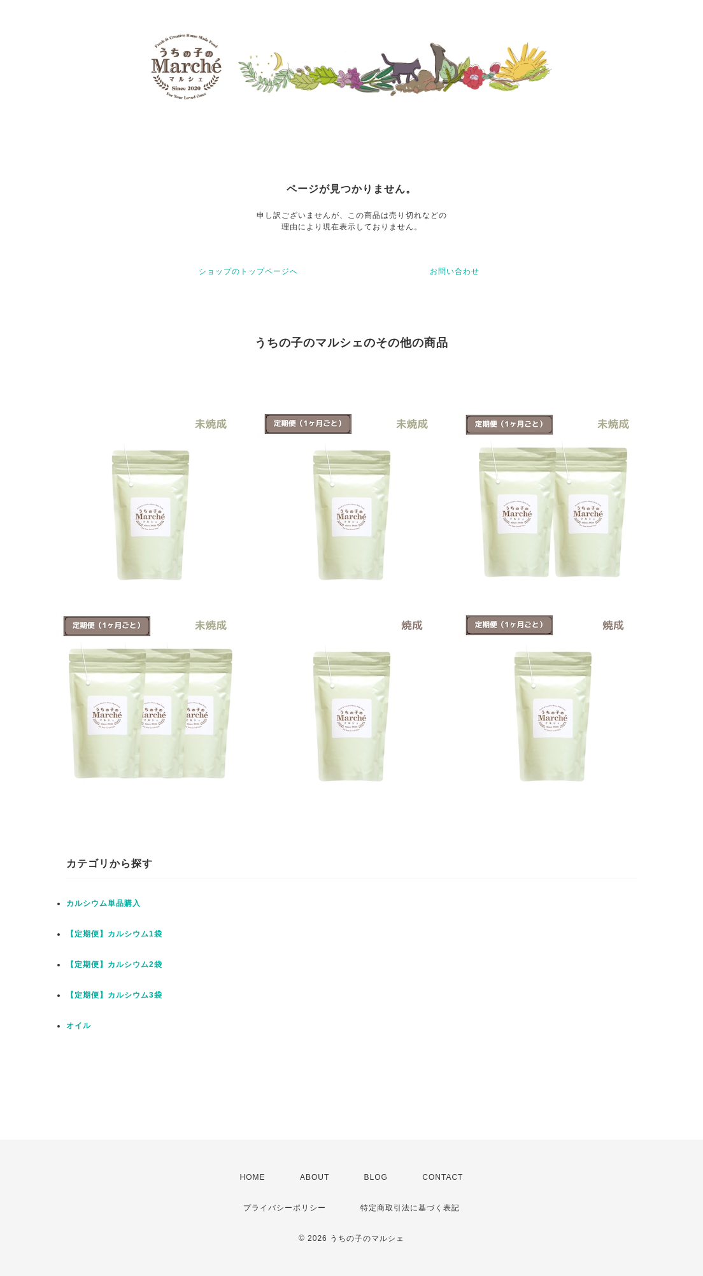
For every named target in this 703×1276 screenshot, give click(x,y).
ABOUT (314, 1177)
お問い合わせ (454, 271)
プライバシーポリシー (284, 1207)
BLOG (376, 1177)
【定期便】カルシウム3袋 (114, 995)
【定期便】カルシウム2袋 (114, 964)
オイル (78, 1025)
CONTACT (442, 1177)
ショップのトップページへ (248, 271)
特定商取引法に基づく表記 (410, 1207)
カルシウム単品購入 (103, 903)
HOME (253, 1177)
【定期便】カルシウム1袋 (114, 933)
